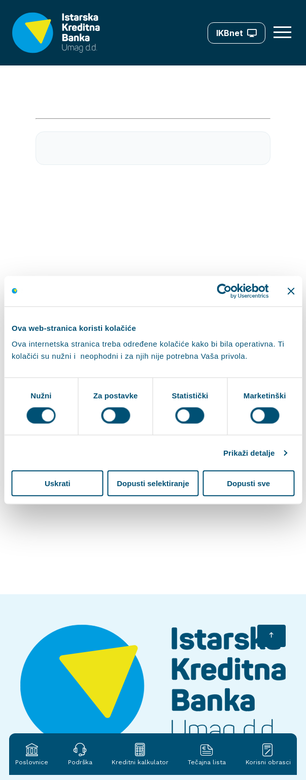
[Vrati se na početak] (271, 636)
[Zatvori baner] (290, 290)
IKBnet (236, 33)
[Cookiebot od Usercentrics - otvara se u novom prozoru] (224, 290)
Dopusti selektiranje (153, 483)
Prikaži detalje (249, 452)
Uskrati (58, 483)
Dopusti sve (248, 483)
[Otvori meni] (284, 32)
